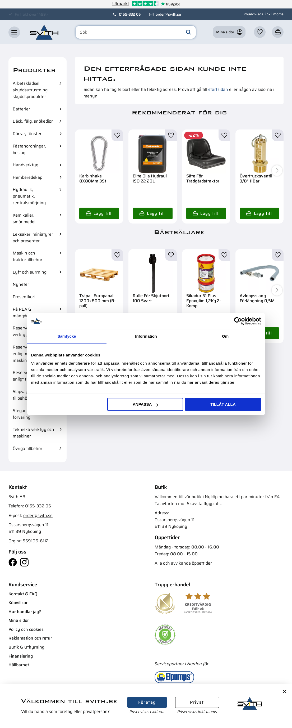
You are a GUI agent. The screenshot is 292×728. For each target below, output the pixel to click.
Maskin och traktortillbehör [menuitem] (27, 256)
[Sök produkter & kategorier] (136, 32)
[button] (14, 32)
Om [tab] (225, 336)
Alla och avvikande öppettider (183, 563)
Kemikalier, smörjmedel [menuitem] (24, 218)
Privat (197, 702)
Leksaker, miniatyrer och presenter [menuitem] (33, 237)
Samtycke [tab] (66, 336)
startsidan (218, 89)
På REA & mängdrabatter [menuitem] (27, 312)
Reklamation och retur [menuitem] (30, 638)
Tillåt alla (222, 404)
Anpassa (145, 404)
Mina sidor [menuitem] (18, 620)
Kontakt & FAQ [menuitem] (22, 594)
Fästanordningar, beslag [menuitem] (29, 149)
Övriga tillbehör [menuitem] (27, 448)
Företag (147, 702)
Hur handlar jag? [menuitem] (24, 611)
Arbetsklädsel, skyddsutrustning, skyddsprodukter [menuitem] (31, 90)
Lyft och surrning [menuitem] (30, 272)
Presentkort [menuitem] (24, 296)
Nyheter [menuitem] (21, 284)
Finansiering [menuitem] (20, 656)
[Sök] (188, 32)
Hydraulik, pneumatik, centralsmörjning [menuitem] (29, 196)
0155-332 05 (130, 14)
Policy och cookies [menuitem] (26, 629)
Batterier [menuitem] (21, 109)
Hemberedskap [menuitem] (27, 177)
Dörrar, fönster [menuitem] (27, 133)
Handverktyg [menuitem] (25, 165)
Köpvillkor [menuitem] (17, 602)
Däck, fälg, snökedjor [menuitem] (33, 121)
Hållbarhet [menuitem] (18, 665)
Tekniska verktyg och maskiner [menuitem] (33, 432)
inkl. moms (274, 14)
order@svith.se (168, 14)
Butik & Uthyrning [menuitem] (26, 647)
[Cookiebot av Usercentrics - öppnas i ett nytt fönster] (238, 321)
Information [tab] (146, 336)
